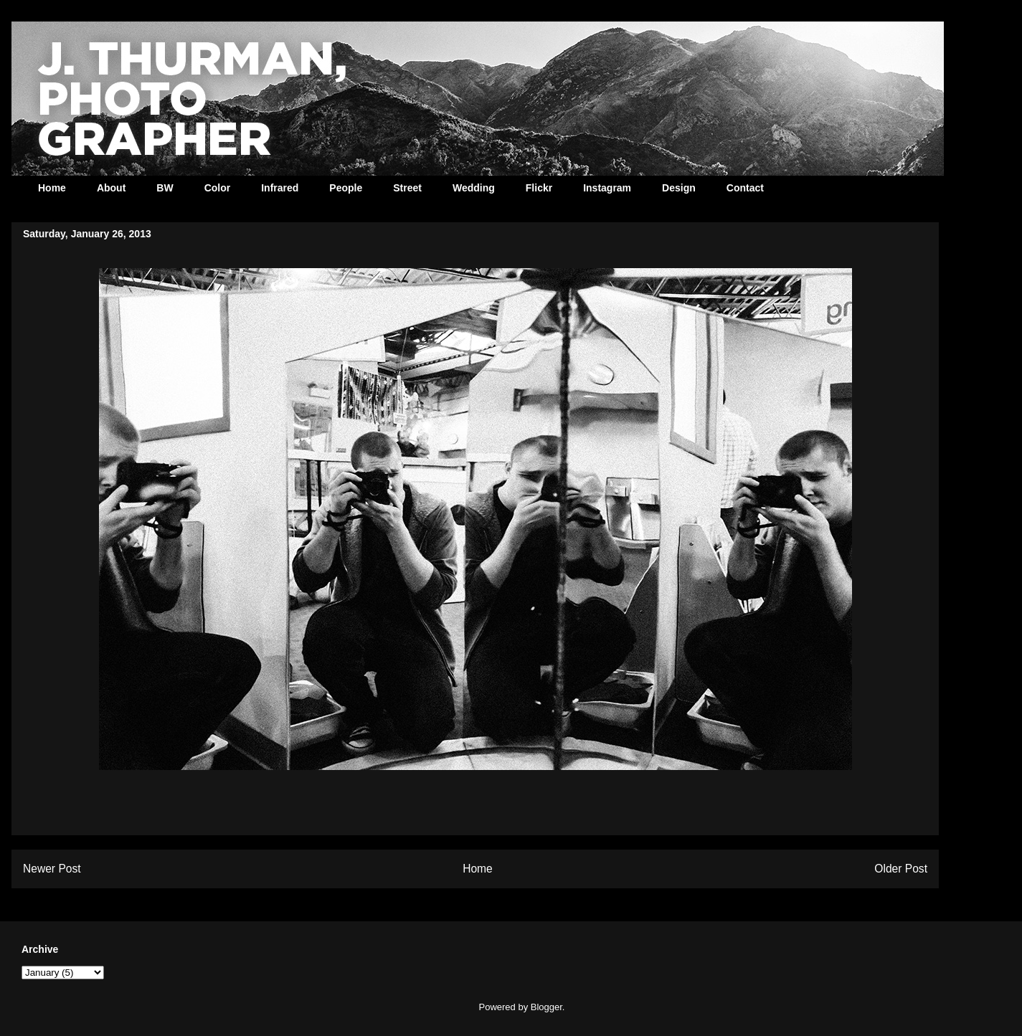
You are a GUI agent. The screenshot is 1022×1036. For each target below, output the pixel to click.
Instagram (607, 188)
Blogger (546, 1007)
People (345, 188)
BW (164, 188)
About (111, 188)
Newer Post (52, 868)
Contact (745, 188)
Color (217, 188)
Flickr (539, 188)
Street (407, 188)
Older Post (900, 868)
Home (52, 188)
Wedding (474, 188)
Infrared (279, 188)
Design (679, 188)
